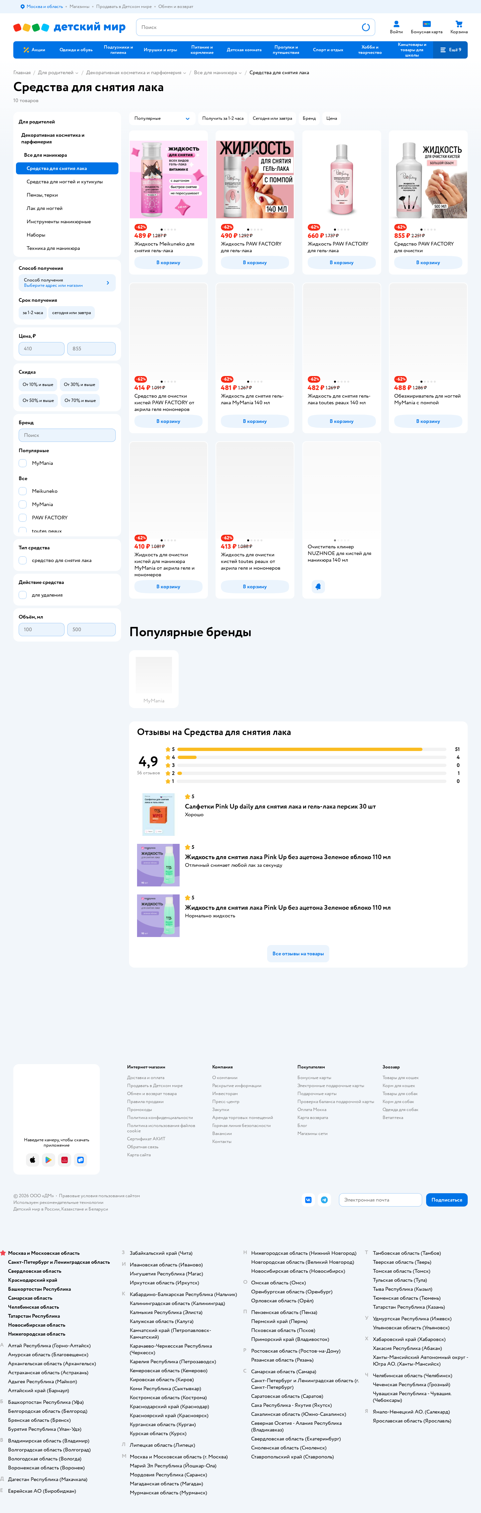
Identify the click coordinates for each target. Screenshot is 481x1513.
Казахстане (72, 1209)
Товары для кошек (401, 1077)
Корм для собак (398, 1101)
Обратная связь (142, 1147)
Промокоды (139, 1109)
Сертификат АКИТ (146, 1139)
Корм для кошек (399, 1085)
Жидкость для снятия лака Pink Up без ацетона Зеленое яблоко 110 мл (288, 857)
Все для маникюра (215, 72)
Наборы (36, 235)
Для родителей (56, 72)
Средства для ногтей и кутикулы (65, 181)
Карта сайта (139, 1155)
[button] (450, 50)
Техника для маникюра (53, 248)
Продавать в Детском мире (155, 1085)
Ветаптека (393, 1117)
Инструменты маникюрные (59, 221)
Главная (22, 72)
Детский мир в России (36, 1209)
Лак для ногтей (45, 208)
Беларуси (98, 1209)
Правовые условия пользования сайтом (99, 1196)
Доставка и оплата (145, 1077)
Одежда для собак (400, 1109)
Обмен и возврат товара (152, 1093)
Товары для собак (400, 1093)
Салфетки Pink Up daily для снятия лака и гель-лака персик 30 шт (280, 806)
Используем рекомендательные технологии (58, 1202)
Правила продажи (145, 1101)
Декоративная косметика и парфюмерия (133, 72)
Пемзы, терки (42, 195)
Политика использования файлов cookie (161, 1128)
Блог (302, 1125)
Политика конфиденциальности (160, 1117)
